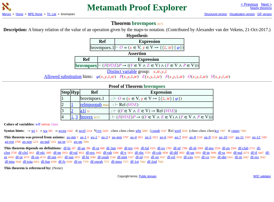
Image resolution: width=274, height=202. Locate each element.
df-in (205, 152)
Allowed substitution (63, 76)
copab (155, 130)
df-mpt (122, 157)
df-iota (28, 161)
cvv (99, 130)
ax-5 (148, 137)
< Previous (249, 4)
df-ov (78, 161)
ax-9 (207, 137)
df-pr (19, 157)
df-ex (161, 148)
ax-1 (83, 137)
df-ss (221, 152)
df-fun (45, 161)
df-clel (23, 152)
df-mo (209, 148)
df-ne (57, 152)
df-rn (238, 157)
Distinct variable (122, 71)
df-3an (111, 148)
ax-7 (177, 137)
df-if (254, 152)
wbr (138, 130)
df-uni (51, 157)
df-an (81, 148)
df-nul (237, 152)
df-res (254, 157)
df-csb (157, 152)
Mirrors (6, 14)
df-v (123, 152)
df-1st (134, 161)
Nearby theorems (261, 8)
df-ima (10, 161)
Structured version (215, 14)
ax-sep (27, 141)
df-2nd (152, 161)
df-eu (226, 148)
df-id (138, 157)
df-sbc (139, 152)
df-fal (145, 148)
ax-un (78, 141)
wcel (82, 130)
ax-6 (163, 137)
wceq (62, 130)
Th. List (51, 14)
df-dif (174, 152)
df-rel (171, 157)
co (217, 130)
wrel (177, 130)
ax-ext (9, 141)
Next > (266, 4)
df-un (190, 152)
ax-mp (71, 137)
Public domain (147, 176)
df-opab (103, 157)
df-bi (66, 148)
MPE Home (35, 14)
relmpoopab (91, 104)
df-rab (107, 152)
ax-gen (117, 137)
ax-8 (192, 137)
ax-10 (223, 137)
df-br (85, 157)
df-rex (90, 152)
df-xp (155, 157)
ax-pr (61, 141)
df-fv (62, 161)
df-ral (73, 152)
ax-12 (256, 137)
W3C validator (262, 176)
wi (33, 130)
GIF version (264, 14)
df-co (205, 157)
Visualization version (242, 14)
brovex (86, 116)
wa (45, 130)
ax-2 (94, 137)
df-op (35, 157)
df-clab (243, 148)
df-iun (69, 157)
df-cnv (188, 157)
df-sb (193, 148)
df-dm (222, 157)
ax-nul (44, 141)
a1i (83, 110)
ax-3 (104, 137)
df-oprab (96, 161)
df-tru (128, 148)
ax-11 (240, 137)
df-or (95, 148)
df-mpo (116, 161)
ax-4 (133, 137)
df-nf (177, 148)
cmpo (235, 130)
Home (19, 14)
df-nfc (40, 152)
